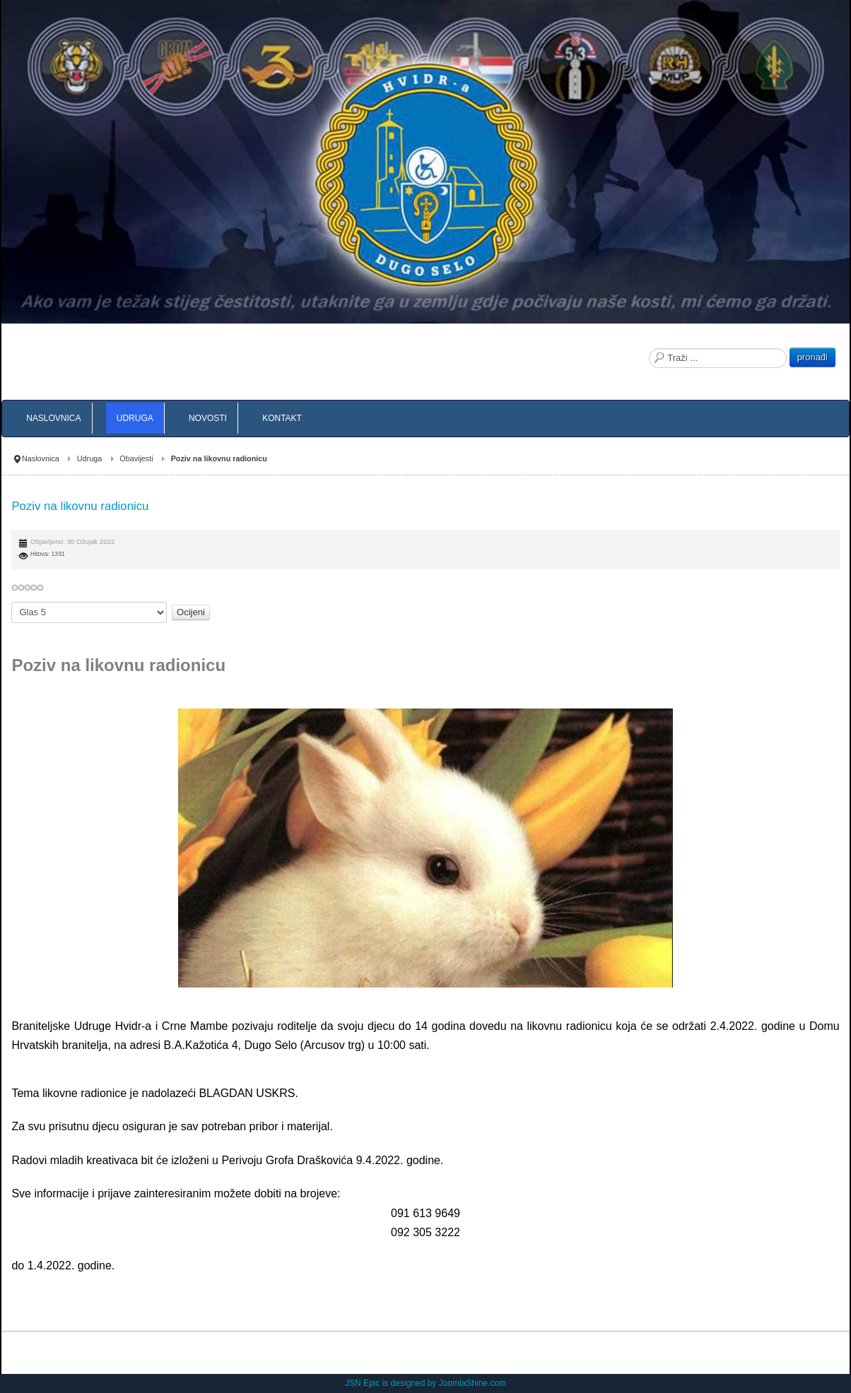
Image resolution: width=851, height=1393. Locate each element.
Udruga (89, 458)
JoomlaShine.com (472, 1383)
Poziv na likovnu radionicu (79, 506)
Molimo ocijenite (11, 602)
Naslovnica (40, 458)
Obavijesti (136, 458)
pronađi (812, 357)
